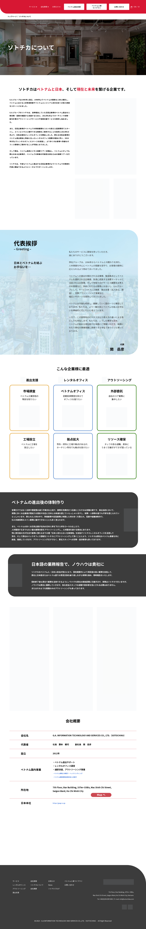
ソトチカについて (34, 884)
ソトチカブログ (51, 888)
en (135, 6)
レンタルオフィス (16, 884)
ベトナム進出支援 (74, 7)
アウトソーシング (16, 888)
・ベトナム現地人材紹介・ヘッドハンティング (74, 773)
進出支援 (13, 892)
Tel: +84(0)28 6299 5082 (105, 898)
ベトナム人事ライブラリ (96, 6)
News (48, 884)
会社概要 (31, 888)
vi (139, 6)
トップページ (12, 16)
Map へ (101, 794)
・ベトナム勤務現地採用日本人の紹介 (70, 776)
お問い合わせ (119, 7)
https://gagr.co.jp (61, 802)
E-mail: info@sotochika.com (125, 898)
